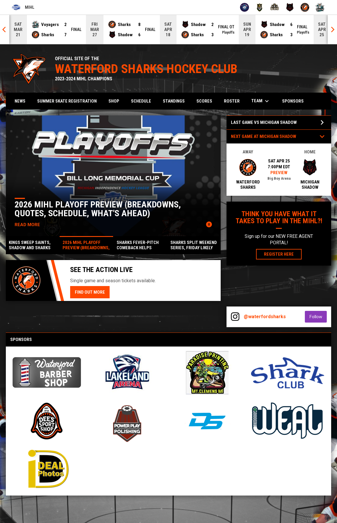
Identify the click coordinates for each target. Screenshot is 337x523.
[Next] (332, 29)
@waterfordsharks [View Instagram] (265, 316)
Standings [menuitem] (174, 101)
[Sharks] (305, 7)
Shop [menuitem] (113, 101)
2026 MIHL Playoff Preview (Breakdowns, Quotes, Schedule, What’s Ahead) (98, 208)
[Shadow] (289, 7)
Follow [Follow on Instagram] (318, 316)
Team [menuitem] (260, 101)
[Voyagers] (319, 7)
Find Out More (90, 292)
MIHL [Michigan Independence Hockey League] (23, 7)
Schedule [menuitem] (141, 101)
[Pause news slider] (209, 224)
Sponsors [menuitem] (293, 101)
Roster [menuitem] (232, 101)
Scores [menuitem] (204, 101)
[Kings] (259, 7)
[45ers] (244, 7)
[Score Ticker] (168, 29)
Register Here (283, 254)
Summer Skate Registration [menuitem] (69, 101)
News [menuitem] (20, 101)
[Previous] (4, 29)
